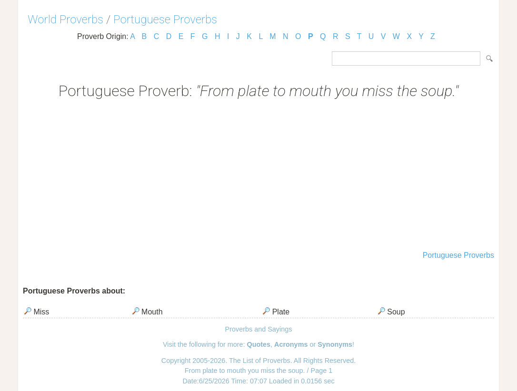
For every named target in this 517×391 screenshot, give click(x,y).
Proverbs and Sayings (258, 329)
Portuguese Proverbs (165, 19)
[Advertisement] (258, 176)
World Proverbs (65, 19)
